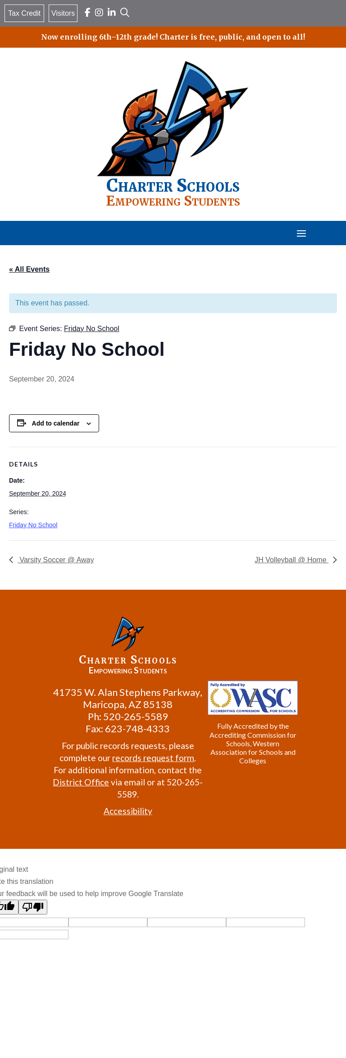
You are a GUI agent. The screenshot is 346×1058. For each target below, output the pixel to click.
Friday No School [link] (33, 525)
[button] (301, 233)
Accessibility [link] (128, 811)
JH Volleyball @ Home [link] (291, 560)
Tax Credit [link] (24, 13)
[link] (87, 13)
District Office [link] (81, 782)
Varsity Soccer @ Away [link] (56, 560)
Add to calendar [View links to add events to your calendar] (56, 423)
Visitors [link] (63, 13)
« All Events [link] (29, 269)
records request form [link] (153, 758)
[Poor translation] (32, 907)
